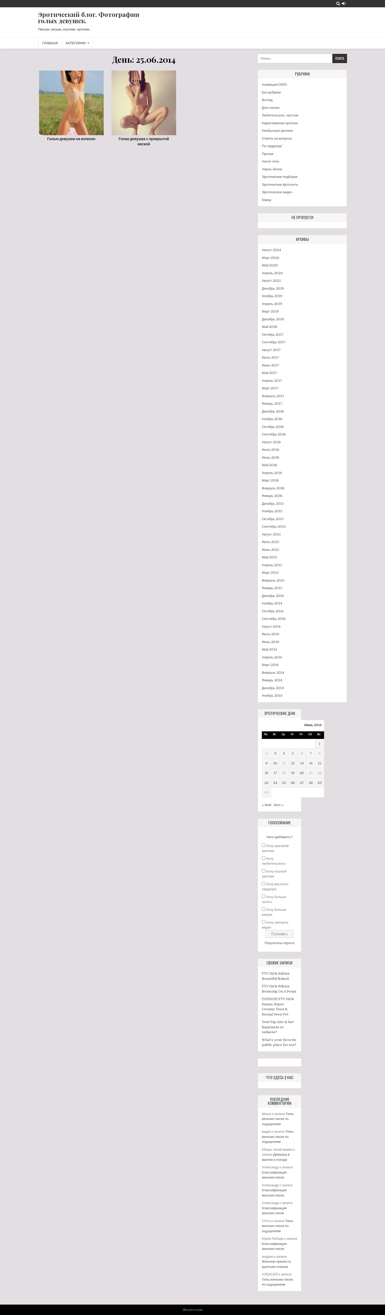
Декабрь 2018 (273, 319)
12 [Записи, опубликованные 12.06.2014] (293, 763)
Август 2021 (271, 281)
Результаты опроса (279, 943)
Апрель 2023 (272, 273)
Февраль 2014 (273, 673)
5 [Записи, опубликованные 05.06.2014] (293, 753)
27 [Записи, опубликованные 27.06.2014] (302, 783)
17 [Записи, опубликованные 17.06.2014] (275, 773)
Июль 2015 (270, 542)
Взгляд (267, 100)
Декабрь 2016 (273, 411)
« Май (266, 805)
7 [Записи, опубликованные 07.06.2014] (311, 753)
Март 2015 (270, 573)
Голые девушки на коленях (71, 139)
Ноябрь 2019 (272, 296)
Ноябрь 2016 (272, 419)
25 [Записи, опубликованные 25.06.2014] (284, 783)
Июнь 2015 (270, 550)
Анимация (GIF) (274, 84)
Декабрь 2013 (273, 688)
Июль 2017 (270, 357)
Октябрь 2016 (273, 427)
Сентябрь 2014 (273, 619)
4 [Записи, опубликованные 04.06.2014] (284, 753)
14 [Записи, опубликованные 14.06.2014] (311, 763)
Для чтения (271, 108)
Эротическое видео (277, 192)
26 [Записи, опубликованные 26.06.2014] (293, 783)
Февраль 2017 (273, 396)
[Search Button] (338, 3)
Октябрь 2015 (273, 519)
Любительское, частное (280, 115)
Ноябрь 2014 (272, 603)
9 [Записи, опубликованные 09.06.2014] (266, 763)
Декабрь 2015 (273, 504)
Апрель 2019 (272, 304)
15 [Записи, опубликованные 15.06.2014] (319, 763)
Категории (76, 43)
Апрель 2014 (272, 657)
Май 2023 (270, 265)
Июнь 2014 (270, 642)
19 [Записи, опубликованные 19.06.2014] (293, 773)
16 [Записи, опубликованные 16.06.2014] (266, 773)
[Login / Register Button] (343, 3)
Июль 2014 (270, 634)
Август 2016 (271, 442)
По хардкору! (272, 146)
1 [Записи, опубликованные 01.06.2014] (319, 744)
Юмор (266, 200)
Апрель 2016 (272, 473)
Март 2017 (270, 388)
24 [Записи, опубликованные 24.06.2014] (275, 783)
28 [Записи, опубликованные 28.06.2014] (311, 783)
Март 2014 (270, 665)
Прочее (268, 154)
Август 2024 (271, 250)
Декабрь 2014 (273, 596)
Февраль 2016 (273, 488)
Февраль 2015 (273, 580)
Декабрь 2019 (273, 288)
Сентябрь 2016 (274, 434)
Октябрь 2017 (273, 334)
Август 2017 (271, 350)
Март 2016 (270, 480)
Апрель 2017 (272, 381)
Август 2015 (271, 534)
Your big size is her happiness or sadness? (278, 1027)
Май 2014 (269, 649)
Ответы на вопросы (277, 138)
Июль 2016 (270, 450)
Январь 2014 (272, 680)
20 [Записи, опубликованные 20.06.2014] (302, 773)
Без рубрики (271, 92)
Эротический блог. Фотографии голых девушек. (88, 17)
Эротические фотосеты (280, 184)
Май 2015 (269, 557)
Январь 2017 (272, 404)
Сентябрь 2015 (274, 526)
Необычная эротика (277, 131)
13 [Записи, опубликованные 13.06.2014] (302, 763)
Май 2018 (269, 327)
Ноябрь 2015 (272, 511)
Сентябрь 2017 (274, 342)
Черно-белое (272, 169)
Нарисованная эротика (280, 123)
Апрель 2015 (272, 565)
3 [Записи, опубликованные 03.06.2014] (275, 753)
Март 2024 (270, 258)
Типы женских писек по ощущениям (278, 1119)
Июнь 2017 (270, 365)
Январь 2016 (272, 496)
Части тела (270, 161)
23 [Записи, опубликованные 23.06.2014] (266, 783)
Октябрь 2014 (272, 611)
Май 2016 (269, 465)
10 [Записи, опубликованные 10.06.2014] (275, 763)
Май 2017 (269, 373)
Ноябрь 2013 (272, 695)
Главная (50, 43)
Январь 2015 (272, 588)
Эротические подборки (279, 177)
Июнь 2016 (270, 457)
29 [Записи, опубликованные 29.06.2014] (320, 783)
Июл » (278, 805)
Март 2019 (270, 311)
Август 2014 (271, 626)
